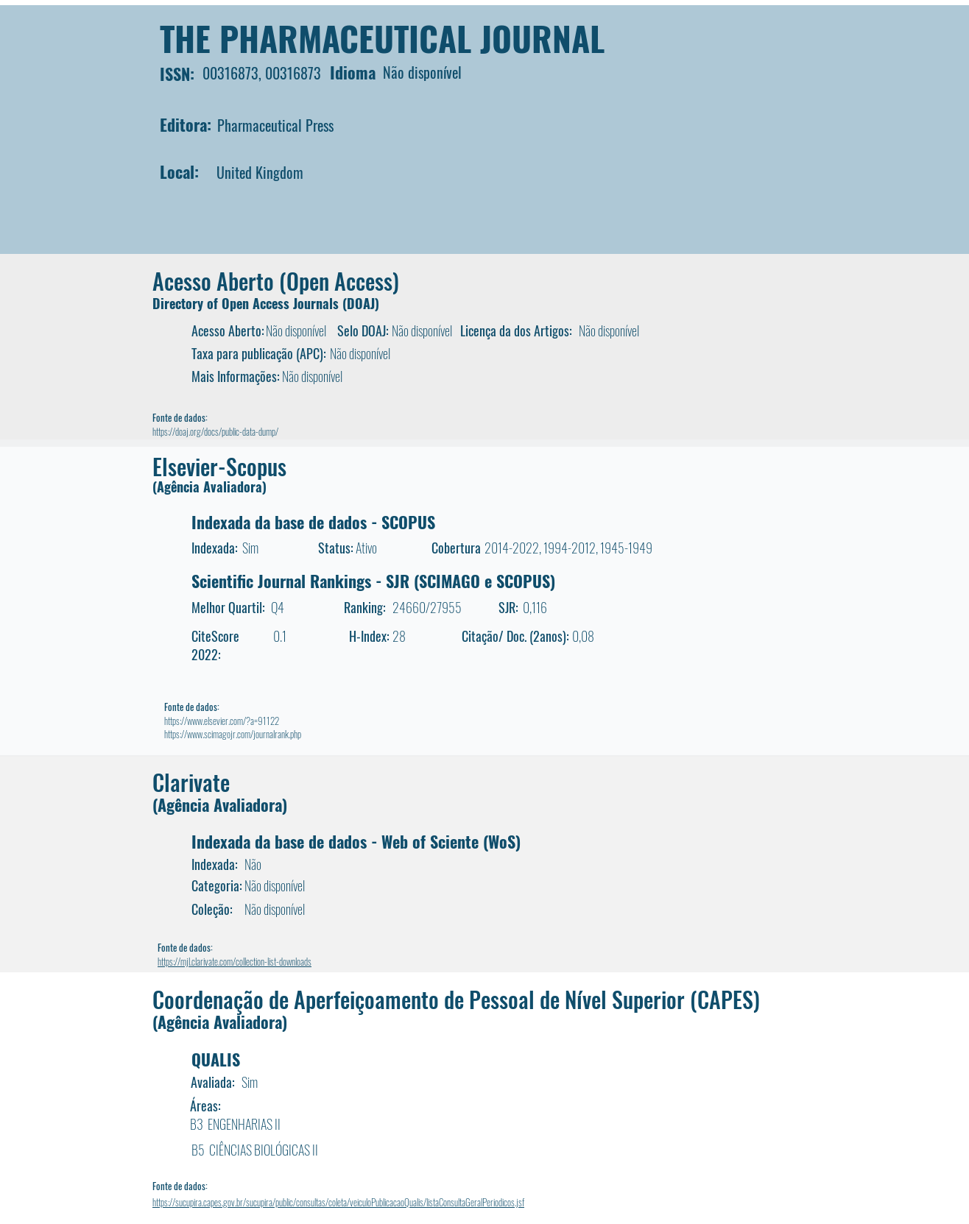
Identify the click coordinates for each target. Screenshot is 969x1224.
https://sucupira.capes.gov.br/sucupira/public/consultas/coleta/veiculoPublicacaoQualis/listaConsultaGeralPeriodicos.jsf (338, 1202)
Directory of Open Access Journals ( (249, 303)
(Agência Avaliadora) (209, 486)
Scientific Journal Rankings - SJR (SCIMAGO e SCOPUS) (373, 580)
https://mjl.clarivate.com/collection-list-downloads (234, 961)
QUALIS (215, 1059)
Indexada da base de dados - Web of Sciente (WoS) (356, 841)
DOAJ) (363, 303)
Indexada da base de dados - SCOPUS (313, 522)
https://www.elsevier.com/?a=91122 (221, 720)
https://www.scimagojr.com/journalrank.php (232, 733)
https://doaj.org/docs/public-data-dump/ (215, 431)
